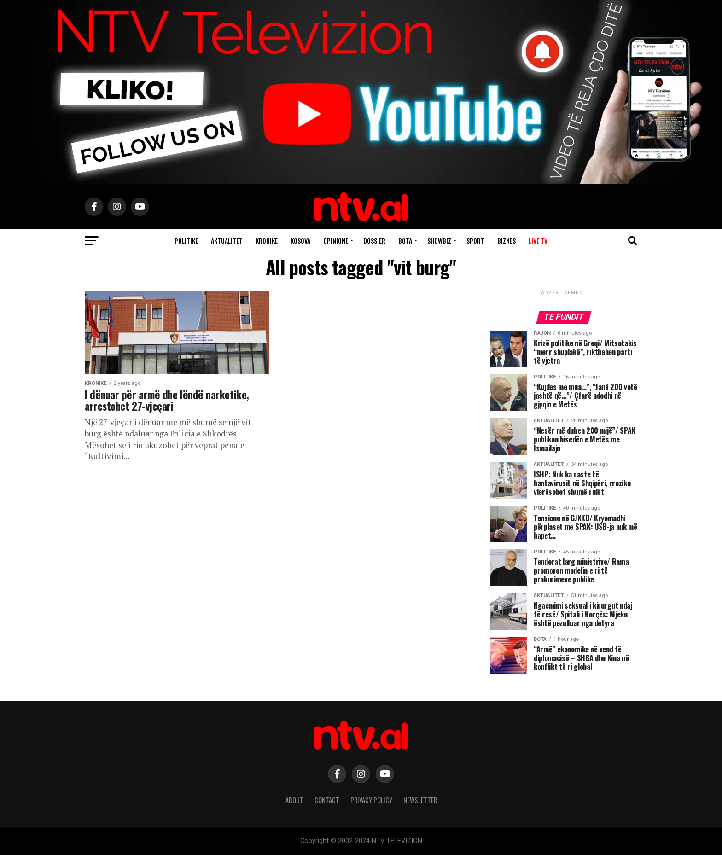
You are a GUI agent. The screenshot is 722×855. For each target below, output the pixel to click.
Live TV (538, 240)
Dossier (374, 240)
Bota (405, 240)
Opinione (335, 240)
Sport (475, 240)
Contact (326, 800)
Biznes (506, 240)
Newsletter (420, 800)
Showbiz (439, 240)
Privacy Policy (371, 800)
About (294, 800)
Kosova (300, 240)
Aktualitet (227, 240)
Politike (186, 240)
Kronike (267, 240)
